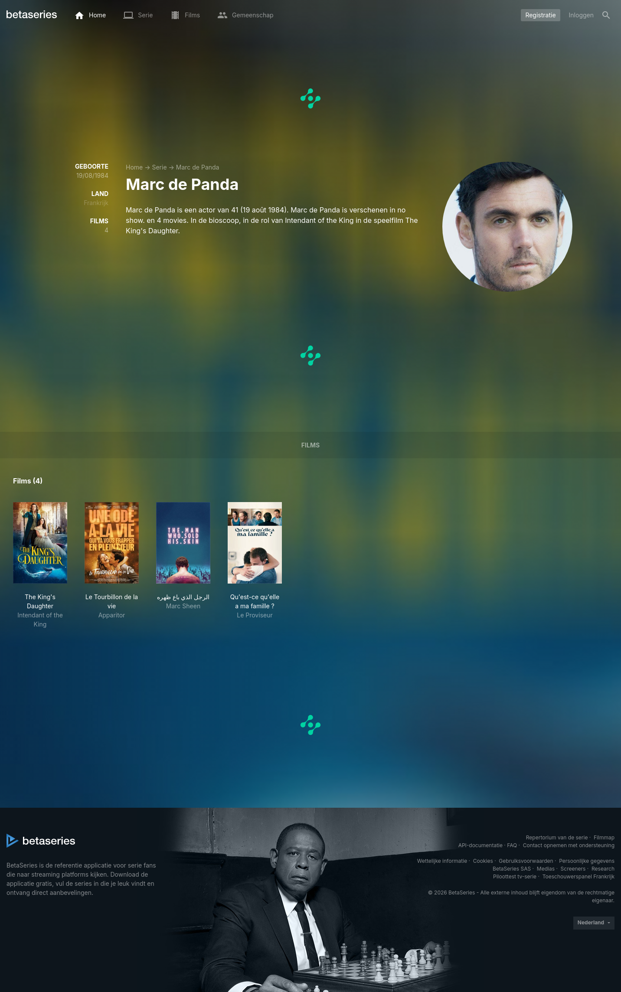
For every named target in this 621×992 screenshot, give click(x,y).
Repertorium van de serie (557, 837)
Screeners (573, 868)
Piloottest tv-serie (514, 876)
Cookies (483, 861)
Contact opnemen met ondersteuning (568, 845)
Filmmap (604, 837)
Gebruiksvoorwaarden (526, 861)
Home (134, 167)
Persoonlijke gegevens (586, 861)
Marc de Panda (197, 167)
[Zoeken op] (606, 15)
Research (603, 868)
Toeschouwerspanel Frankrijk (578, 876)
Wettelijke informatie (442, 861)
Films (310, 445)
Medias (546, 868)
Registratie (540, 15)
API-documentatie (480, 845)
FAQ (512, 845)
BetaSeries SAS (512, 868)
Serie (159, 167)
